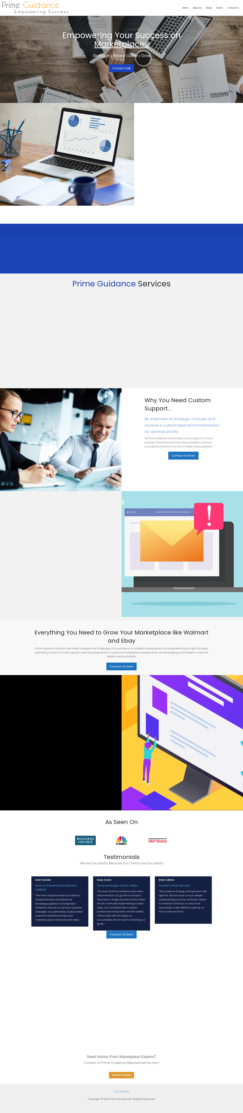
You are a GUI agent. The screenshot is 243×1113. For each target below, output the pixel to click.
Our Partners (121, 1091)
